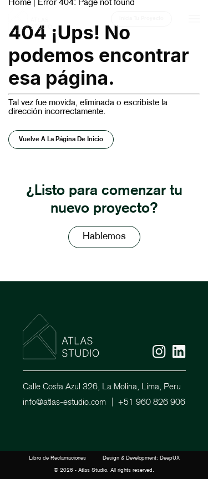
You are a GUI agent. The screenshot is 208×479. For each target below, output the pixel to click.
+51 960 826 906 (151, 403)
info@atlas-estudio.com (64, 403)
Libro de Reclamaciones (57, 458)
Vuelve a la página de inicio (61, 139)
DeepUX (170, 458)
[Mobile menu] (194, 18)
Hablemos (104, 236)
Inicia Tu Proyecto (141, 18)
